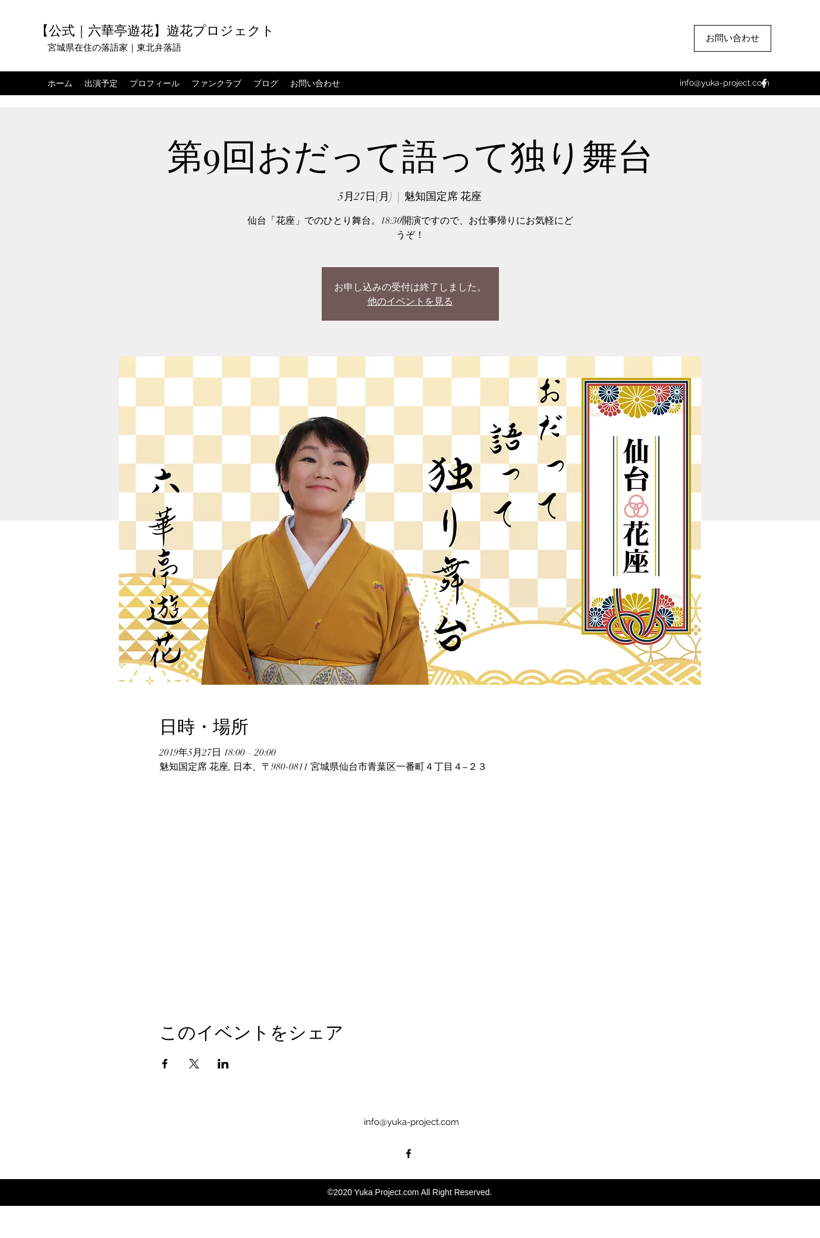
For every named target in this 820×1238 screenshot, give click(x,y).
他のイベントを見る (410, 300)
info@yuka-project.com (724, 82)
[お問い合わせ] (732, 38)
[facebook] (764, 83)
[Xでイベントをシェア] (194, 1063)
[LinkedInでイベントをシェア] (223, 1063)
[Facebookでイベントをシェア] (165, 1063)
